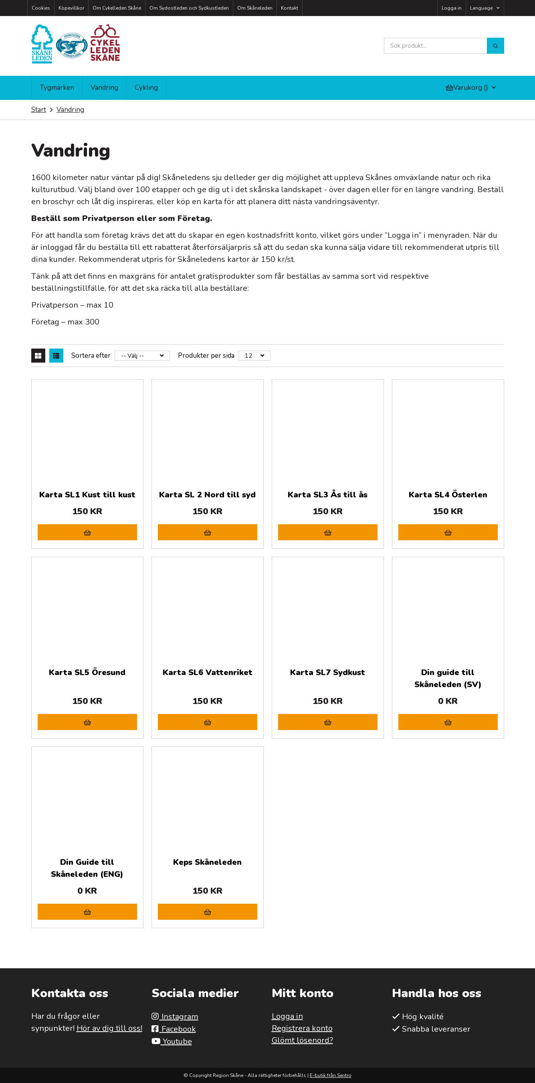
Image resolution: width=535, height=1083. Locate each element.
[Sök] (495, 46)
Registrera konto (302, 1028)
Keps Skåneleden (207, 862)
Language (481, 8)
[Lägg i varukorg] (87, 532)
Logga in (452, 8)
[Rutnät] (38, 356)
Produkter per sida (206, 355)
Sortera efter (91, 355)
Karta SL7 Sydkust (327, 672)
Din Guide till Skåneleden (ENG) (87, 868)
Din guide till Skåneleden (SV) (448, 678)
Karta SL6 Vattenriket (207, 672)
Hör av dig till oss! (109, 1028)
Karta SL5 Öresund (87, 672)
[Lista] (56, 356)
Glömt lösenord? (302, 1040)
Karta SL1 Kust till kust (87, 494)
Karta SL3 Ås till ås (327, 494)
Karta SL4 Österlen (448, 494)
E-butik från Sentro (330, 1075)
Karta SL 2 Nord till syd (207, 494)
